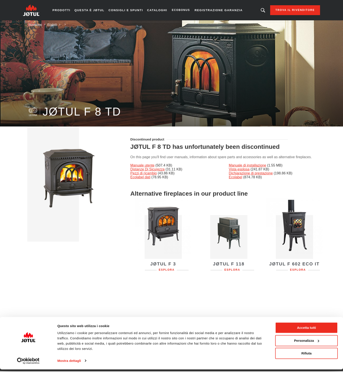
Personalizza (306, 343)
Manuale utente (142, 167)
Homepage (35, 26)
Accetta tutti (306, 330)
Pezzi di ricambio (143, 175)
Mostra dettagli (69, 363)
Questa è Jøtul (94, 10)
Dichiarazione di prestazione (251, 175)
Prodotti (67, 10)
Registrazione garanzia (219, 10)
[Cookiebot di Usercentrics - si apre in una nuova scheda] (28, 363)
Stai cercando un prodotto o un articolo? (257, 11)
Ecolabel (235, 179)
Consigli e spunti (129, 10)
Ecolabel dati (140, 179)
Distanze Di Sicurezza (147, 171)
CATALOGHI (159, 10)
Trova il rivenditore (289, 10)
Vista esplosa (239, 171)
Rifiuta (306, 356)
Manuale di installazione (247, 167)
